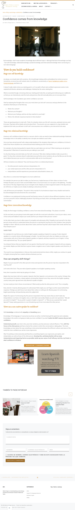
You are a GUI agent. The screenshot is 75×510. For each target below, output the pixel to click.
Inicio (4, 12)
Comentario (11, 437)
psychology (12, 12)
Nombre (9, 450)
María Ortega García (10, 22)
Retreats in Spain (30, 495)
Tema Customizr (21, 507)
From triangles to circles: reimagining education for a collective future (63, 402)
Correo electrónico (36, 450)
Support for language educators (34, 493)
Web (51, 449)
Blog (7, 12)
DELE (28, 491)
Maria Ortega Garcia (10, 505)
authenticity (19, 12)
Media (28, 497)
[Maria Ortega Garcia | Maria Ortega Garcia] (10, 4)
